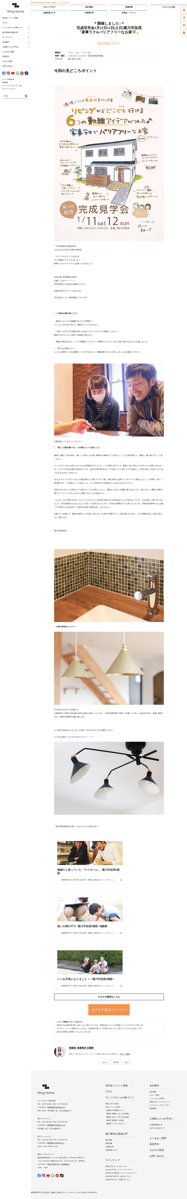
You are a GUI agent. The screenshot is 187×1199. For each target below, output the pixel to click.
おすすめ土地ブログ (157, 1128)
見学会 (116, 1062)
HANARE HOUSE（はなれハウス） (118, 1176)
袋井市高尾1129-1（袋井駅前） (58, 1164)
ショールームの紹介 (157, 1098)
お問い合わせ (7, 66)
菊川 (100, 43)
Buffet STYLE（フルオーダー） (117, 1166)
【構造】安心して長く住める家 (117, 1117)
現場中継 (128, 7)
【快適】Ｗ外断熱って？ (114, 1110)
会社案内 (5, 42)
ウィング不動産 (7, 79)
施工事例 (89, 7)
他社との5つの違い (112, 1104)
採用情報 (5, 82)
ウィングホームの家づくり (12, 27)
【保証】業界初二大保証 (114, 1120)
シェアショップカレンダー (10, 85)
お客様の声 (89, 13)
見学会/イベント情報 (10, 18)
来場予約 (5, 56)
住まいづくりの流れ (112, 1107)
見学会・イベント (129, 13)
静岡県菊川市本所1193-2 (56, 1107)
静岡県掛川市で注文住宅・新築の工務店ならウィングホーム (53, 1192)
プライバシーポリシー (9, 89)
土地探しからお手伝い (10, 47)
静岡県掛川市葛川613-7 (56, 1143)
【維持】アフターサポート (115, 1124)
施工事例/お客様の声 (10, 32)
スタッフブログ (49, 7)
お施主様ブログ (49, 13)
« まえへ (104, 1062)
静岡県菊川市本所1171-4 (56, 1125)
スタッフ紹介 (124, 1054)
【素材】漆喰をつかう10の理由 (117, 1114)
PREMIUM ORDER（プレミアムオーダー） (121, 1173)
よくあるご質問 (8, 52)
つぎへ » (127, 1062)
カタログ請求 (7, 61)
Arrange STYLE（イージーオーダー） (119, 1170)
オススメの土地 (168, 7)
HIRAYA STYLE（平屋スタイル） (117, 1180)
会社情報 (153, 1092)
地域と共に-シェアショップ (160, 1102)
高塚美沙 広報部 (81, 1048)
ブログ (4, 23)
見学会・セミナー (111, 43)
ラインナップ (7, 37)
